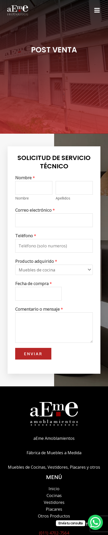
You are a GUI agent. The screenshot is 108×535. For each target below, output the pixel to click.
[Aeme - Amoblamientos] (17, 10)
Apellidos (63, 198)
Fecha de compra (33, 283)
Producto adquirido (36, 261)
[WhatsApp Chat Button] (95, 522)
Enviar (33, 353)
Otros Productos (54, 516)
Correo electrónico (35, 210)
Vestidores (54, 502)
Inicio (54, 488)
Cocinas (54, 495)
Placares (54, 509)
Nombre (25, 178)
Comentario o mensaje (39, 309)
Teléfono (25, 236)
